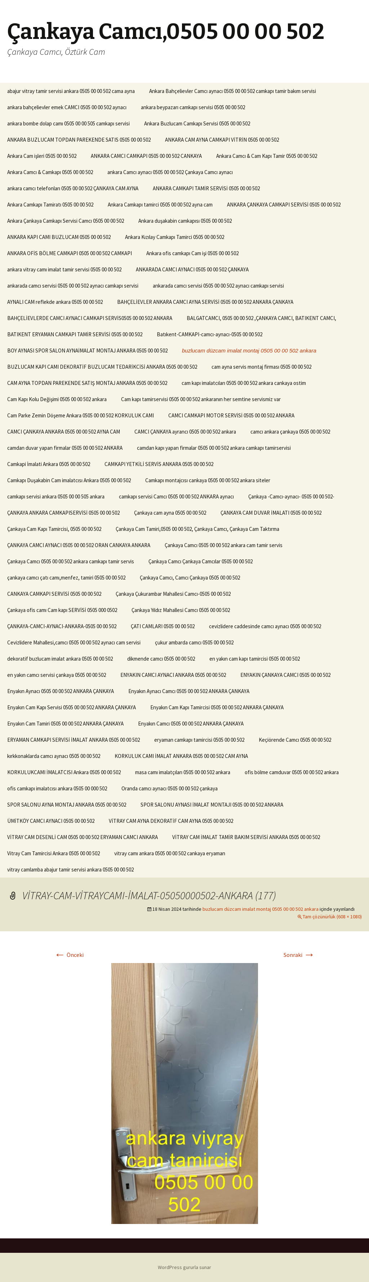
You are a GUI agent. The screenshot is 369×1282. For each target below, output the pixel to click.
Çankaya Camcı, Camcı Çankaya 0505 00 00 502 (190, 577)
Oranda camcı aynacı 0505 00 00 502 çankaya (169, 788)
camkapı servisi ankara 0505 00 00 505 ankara (56, 496)
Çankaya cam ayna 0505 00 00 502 (170, 512)
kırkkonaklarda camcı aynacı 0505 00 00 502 (53, 756)
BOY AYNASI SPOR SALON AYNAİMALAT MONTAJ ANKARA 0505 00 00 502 (87, 350)
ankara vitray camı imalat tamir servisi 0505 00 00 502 (64, 269)
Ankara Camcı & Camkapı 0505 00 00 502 (50, 172)
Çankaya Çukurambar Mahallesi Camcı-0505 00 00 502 (173, 593)
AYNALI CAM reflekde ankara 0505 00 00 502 (55, 301)
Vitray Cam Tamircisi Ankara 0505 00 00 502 (53, 853)
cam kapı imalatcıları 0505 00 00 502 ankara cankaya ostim (244, 383)
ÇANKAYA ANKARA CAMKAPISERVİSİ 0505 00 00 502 (63, 512)
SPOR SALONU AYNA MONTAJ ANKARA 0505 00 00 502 (66, 804)
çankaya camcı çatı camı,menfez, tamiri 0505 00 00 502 (66, 577)
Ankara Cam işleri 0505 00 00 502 (41, 155)
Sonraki (299, 954)
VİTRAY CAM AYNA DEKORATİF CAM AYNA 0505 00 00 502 (171, 820)
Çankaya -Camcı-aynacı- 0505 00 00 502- (291, 496)
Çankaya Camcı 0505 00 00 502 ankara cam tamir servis (224, 545)
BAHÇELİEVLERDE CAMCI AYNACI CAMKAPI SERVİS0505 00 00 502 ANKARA (89, 318)
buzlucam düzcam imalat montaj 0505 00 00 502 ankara (249, 350)
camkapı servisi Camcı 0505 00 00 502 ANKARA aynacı (176, 496)
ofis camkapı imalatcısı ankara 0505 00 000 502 (57, 788)
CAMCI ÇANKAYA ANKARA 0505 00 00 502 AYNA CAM (63, 431)
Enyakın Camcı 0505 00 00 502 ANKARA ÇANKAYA (191, 723)
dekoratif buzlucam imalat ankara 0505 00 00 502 (60, 658)
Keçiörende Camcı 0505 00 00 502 (295, 739)
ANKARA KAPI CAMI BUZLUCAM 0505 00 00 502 (59, 237)
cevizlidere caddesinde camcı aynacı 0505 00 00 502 (265, 626)
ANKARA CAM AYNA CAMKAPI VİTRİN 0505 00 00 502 (222, 139)
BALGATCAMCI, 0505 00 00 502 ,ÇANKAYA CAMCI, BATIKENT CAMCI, (261, 318)
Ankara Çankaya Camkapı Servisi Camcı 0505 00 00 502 (65, 220)
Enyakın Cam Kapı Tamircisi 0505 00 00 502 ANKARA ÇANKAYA (217, 707)
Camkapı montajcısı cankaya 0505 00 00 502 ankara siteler (207, 480)
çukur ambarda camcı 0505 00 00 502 (194, 642)
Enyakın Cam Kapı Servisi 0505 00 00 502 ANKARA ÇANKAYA (71, 707)
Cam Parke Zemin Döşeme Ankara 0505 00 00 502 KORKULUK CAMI (80, 415)
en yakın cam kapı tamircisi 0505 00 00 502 (254, 658)
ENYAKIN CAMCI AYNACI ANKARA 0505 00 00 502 (173, 674)
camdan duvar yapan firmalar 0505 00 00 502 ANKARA (65, 447)
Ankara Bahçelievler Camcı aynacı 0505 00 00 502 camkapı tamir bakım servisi (232, 91)
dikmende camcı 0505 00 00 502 (161, 658)
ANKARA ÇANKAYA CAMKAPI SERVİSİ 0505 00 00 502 (284, 204)
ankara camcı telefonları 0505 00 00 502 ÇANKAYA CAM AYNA (72, 188)
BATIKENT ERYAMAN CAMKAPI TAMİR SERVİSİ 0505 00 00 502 (74, 334)
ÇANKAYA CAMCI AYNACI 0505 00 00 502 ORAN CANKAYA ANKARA (78, 545)
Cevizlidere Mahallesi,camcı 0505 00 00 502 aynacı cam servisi (74, 642)
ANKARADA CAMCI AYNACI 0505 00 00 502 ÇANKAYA (192, 269)
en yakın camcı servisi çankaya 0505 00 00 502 (56, 674)
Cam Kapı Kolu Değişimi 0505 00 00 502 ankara (57, 399)
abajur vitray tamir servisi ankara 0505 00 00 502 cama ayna (71, 91)
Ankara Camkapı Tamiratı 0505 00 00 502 (50, 204)
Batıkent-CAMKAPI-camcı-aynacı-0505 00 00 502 (209, 334)
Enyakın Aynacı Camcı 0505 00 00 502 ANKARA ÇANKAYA (188, 691)
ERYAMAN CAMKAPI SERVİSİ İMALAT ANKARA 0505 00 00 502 (73, 739)
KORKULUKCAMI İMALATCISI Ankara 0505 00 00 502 (64, 772)
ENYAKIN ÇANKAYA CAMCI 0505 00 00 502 (285, 674)
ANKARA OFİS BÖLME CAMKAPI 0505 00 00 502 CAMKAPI (69, 253)
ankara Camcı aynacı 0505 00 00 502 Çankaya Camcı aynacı (170, 172)
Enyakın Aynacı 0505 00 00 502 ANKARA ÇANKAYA (60, 691)
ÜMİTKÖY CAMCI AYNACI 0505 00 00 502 (50, 820)
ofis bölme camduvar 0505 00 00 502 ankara (292, 772)
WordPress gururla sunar (184, 1267)
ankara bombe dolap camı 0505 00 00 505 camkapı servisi (68, 123)
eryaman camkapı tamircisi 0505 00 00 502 (199, 739)
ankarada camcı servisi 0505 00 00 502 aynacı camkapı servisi (72, 285)
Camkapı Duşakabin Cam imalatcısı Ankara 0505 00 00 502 (69, 480)
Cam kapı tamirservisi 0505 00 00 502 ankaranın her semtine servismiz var (201, 399)
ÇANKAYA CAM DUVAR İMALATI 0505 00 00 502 (271, 512)
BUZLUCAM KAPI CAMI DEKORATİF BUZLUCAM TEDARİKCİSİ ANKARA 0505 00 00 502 (102, 366)
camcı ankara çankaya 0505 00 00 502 (290, 431)
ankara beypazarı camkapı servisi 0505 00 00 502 (193, 107)
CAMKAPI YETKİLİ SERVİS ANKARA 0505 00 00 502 (159, 464)
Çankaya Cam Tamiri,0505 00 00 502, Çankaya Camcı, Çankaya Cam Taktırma (197, 528)
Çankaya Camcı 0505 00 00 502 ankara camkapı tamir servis (70, 561)
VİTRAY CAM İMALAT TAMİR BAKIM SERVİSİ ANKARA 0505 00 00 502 (246, 837)
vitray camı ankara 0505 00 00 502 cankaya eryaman (169, 853)
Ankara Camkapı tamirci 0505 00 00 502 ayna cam (160, 204)
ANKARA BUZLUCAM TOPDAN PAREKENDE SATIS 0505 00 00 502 (79, 139)
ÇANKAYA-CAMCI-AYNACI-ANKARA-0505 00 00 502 (61, 626)
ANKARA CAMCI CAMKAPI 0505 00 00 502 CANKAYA (146, 155)
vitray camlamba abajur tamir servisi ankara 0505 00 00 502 (70, 869)
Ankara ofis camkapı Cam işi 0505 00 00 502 (192, 253)
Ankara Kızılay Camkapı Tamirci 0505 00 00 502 (174, 237)
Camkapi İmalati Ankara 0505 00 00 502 (48, 464)
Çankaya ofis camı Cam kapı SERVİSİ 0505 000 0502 (62, 610)
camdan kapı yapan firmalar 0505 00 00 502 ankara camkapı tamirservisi (214, 447)
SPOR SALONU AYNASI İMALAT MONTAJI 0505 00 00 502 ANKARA (212, 804)
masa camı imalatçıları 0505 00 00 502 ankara (182, 772)
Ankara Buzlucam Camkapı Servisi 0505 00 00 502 (197, 123)
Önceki (69, 954)
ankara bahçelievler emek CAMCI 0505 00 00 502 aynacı (66, 107)
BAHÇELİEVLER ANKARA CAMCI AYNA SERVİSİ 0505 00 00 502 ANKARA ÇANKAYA (205, 301)
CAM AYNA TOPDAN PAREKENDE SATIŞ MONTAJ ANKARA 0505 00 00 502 (87, 383)
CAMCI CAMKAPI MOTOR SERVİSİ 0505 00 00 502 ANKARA (231, 415)
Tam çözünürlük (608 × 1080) (332, 916)
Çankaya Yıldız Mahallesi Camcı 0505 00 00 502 (181, 610)
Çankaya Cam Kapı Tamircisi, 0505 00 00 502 (54, 528)
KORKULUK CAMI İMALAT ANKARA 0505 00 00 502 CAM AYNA (181, 756)
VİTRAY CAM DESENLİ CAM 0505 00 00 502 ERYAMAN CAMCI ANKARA (82, 837)
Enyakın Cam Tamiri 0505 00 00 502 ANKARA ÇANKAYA (65, 723)
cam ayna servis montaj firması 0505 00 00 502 (261, 366)
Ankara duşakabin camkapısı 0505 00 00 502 (185, 220)
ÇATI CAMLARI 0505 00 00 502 (163, 626)
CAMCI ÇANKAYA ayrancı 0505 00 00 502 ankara (185, 431)
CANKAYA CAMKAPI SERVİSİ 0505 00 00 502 (54, 593)
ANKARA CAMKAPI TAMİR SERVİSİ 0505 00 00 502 (206, 188)
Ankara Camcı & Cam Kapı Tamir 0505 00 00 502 (266, 155)
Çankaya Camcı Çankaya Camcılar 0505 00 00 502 (200, 561)
